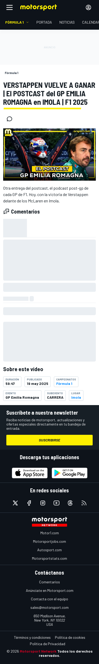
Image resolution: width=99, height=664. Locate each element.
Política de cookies (70, 637)
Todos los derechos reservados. (66, 653)
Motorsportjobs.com (49, 541)
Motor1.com (49, 533)
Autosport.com (49, 550)
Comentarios (49, 582)
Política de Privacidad (47, 643)
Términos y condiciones (32, 637)
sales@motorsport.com (49, 607)
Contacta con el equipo (49, 599)
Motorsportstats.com (49, 558)
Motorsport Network (38, 651)
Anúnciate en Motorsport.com (49, 590)
